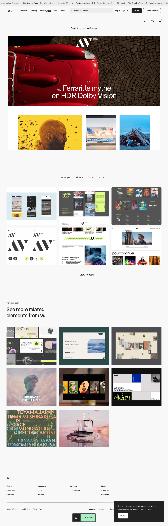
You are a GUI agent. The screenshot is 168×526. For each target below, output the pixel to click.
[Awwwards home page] (76, 517)
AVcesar (92, 28)
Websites (10, 486)
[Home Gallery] (136, 346)
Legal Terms (25, 509)
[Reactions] (136, 246)
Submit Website (152, 11)
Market (62, 11)
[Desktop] (32, 346)
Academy (45, 11)
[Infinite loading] (84, 246)
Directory (33, 11)
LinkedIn (112, 509)
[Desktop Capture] (84, 346)
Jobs (55, 11)
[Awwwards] (10, 11)
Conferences (75, 490)
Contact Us (105, 495)
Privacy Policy (38, 509)
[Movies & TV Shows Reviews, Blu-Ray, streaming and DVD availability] (136, 206)
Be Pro (136, 11)
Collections (11, 490)
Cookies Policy (12, 509)
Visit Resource (88, 518)
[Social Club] (84, 206)
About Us (105, 490)
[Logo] (32, 246)
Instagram (102, 509)
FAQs (103, 486)
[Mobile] (32, 206)
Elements (10, 495)
